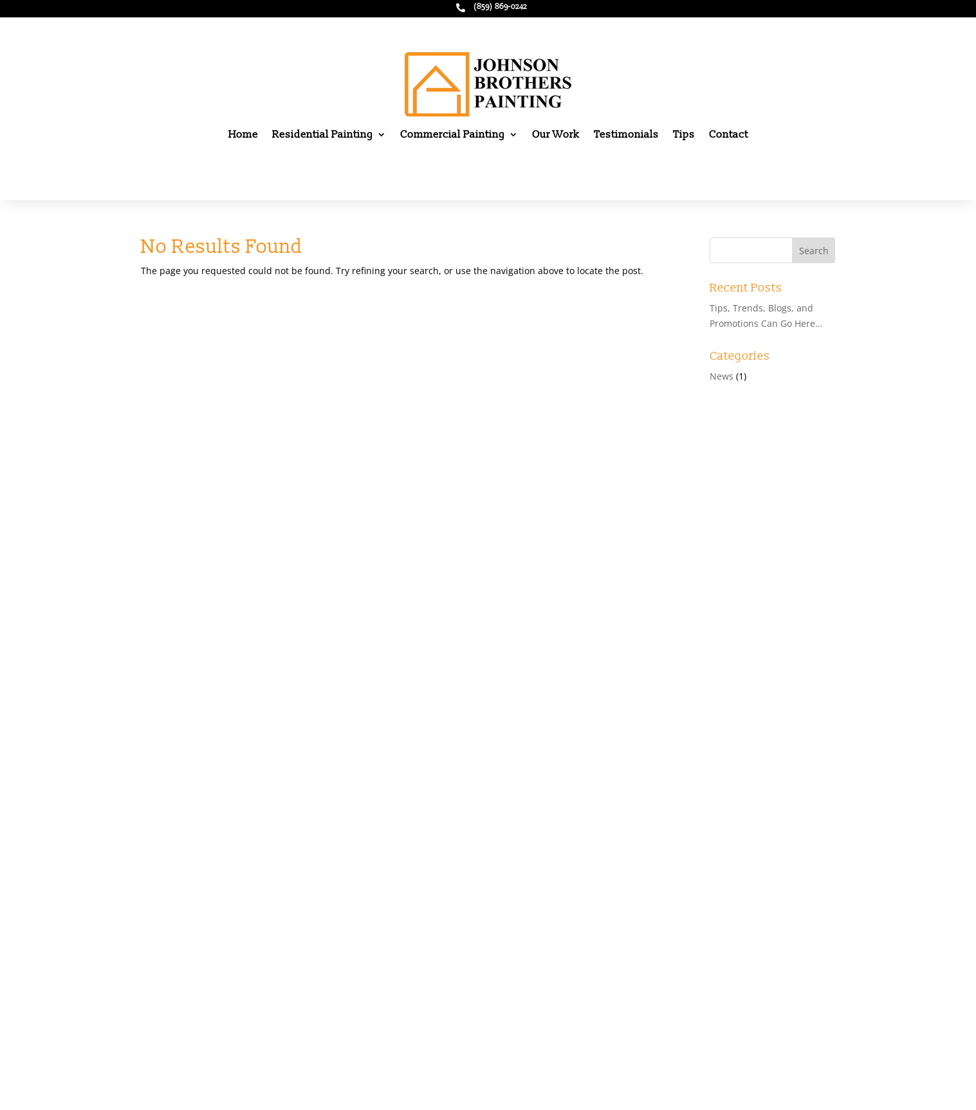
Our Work (556, 134)
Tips (684, 134)
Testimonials (626, 134)
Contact (728, 134)
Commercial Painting (452, 134)
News (721, 376)
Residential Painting (322, 134)
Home (243, 134)
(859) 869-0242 (500, 7)
